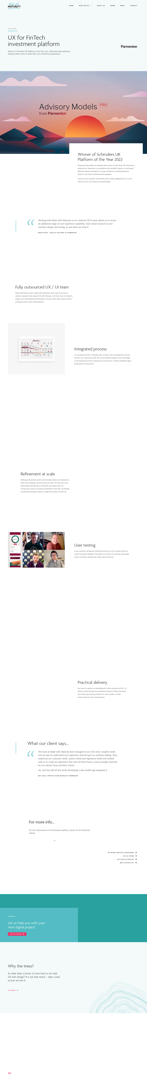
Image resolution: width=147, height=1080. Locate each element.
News (122, 5)
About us (101, 5)
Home (71, 5)
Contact (133, 5)
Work (112, 5)
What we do (84, 5)
